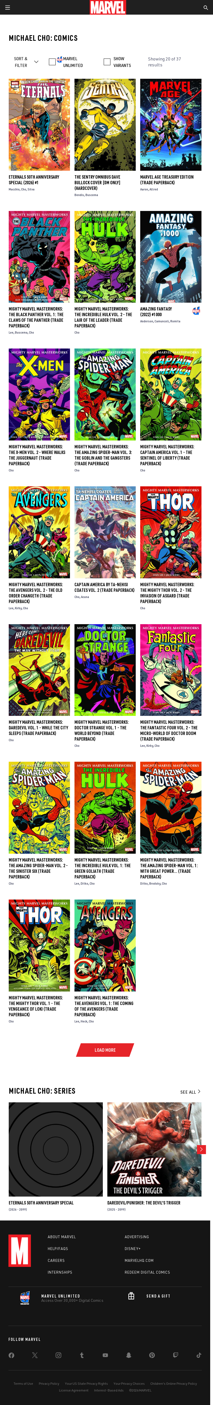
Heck (84, 1021)
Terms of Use (23, 1383)
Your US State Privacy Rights (86, 1383)
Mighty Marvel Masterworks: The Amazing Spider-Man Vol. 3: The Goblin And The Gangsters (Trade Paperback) (103, 455)
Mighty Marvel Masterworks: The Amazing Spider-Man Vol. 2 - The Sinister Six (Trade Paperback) (38, 868)
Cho (23, 189)
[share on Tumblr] (82, 1356)
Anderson (146, 321)
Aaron (144, 189)
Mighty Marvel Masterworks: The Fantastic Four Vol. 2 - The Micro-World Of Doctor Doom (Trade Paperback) (169, 730)
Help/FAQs (58, 1248)
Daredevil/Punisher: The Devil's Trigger (143, 1203)
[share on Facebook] (11, 1356)
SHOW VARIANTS (122, 62)
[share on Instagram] (58, 1356)
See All (190, 1092)
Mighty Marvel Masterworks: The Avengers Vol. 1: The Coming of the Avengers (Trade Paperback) (103, 1006)
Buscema (91, 195)
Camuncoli (162, 321)
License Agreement (74, 1390)
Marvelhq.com (139, 1260)
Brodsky (154, 883)
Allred (153, 189)
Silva (31, 189)
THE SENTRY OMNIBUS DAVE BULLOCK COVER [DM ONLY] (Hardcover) (97, 182)
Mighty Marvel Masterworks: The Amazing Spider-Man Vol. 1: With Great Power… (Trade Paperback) (169, 868)
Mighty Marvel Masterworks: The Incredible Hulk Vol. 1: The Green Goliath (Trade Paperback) (102, 868)
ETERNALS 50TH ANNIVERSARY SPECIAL (41, 1203)
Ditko (84, 883)
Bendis (79, 195)
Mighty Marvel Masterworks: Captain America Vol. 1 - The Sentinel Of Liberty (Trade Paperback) (167, 455)
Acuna (85, 597)
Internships (60, 1272)
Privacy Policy (49, 1383)
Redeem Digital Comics (147, 1272)
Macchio (14, 189)
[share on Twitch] (175, 1356)
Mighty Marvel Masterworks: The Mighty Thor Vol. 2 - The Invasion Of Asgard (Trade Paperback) (167, 593)
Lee (11, 332)
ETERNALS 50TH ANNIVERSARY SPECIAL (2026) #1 (34, 179)
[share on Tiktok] (199, 1356)
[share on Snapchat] (129, 1356)
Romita (175, 321)
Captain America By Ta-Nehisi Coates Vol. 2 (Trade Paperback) (104, 587)
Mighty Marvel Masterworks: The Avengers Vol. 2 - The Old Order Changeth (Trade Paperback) (36, 593)
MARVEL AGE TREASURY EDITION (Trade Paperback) (167, 179)
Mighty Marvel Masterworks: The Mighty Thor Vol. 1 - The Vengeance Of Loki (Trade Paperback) (36, 1006)
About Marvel (62, 1237)
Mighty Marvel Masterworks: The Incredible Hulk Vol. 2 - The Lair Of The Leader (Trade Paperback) (103, 317)
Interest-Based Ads (109, 1390)
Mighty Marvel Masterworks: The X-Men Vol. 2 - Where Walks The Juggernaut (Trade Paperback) (37, 455)
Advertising (137, 1237)
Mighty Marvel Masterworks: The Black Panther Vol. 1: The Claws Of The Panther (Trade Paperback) (36, 317)
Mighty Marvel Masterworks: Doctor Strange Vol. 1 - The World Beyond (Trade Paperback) (101, 730)
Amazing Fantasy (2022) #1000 (156, 311)
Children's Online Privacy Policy (173, 1383)
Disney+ (133, 1248)
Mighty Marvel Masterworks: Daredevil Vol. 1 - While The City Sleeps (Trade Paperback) (38, 727)
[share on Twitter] (35, 1356)
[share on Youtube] (105, 1356)
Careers (56, 1260)
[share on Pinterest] (152, 1356)
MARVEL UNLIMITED (73, 62)
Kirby (18, 608)
